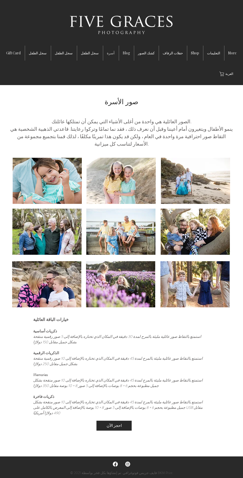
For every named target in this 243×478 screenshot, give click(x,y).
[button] (228, 74)
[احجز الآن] (114, 426)
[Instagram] (127, 464)
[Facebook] (115, 464)
